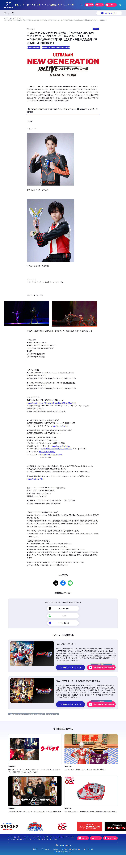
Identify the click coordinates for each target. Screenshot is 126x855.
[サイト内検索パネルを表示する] (81, 5)
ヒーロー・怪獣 (24, 5)
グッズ (39, 837)
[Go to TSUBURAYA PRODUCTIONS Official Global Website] (120, 5)
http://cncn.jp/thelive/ (60, 426)
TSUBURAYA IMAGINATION (17, 714)
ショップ (45, 837)
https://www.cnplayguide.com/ (51, 454)
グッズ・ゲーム (44, 5)
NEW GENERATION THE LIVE (36, 714)
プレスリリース (45, 849)
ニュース (66, 5)
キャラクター (25, 837)
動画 (19, 837)
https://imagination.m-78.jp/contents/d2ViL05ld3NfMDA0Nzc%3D (51, 403)
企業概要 (35, 849)
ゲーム (67, 837)
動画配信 (53, 5)
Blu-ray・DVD (59, 837)
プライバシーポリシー (52, 839)
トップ (5, 18)
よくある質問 (11, 839)
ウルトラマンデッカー (34, 47)
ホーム (10, 837)
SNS (72, 5)
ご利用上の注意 (41, 839)
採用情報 (55, 849)
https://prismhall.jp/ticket (60, 446)
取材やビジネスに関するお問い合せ (71, 849)
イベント (34, 5)
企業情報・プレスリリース (24, 839)
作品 (16, 5)
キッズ (60, 5)
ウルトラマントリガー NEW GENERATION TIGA (56, 47)
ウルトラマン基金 (88, 849)
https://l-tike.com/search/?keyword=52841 (56, 449)
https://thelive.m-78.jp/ (35, 479)
